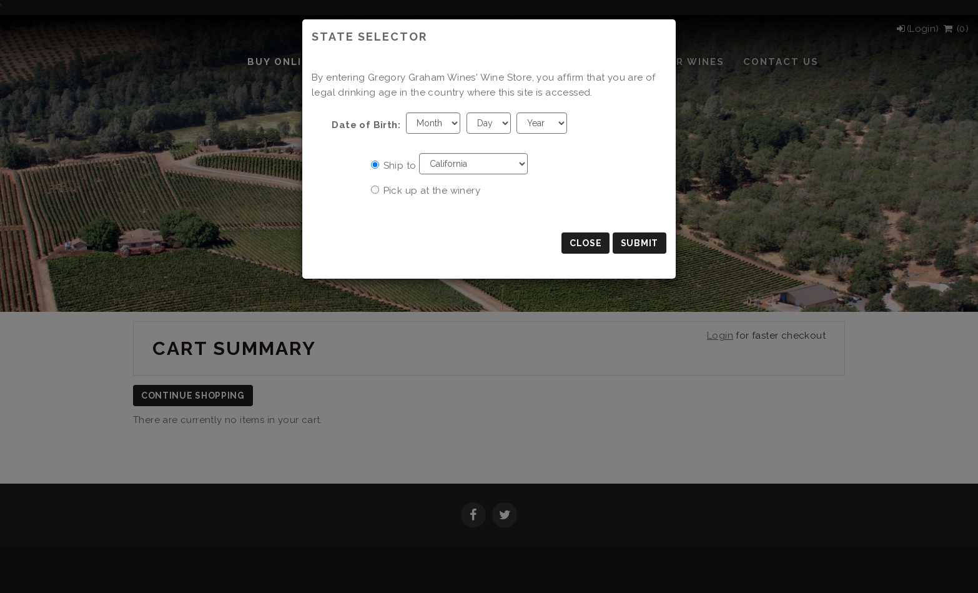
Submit (639, 243)
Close (586, 243)
